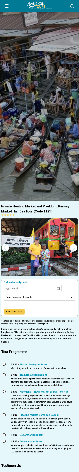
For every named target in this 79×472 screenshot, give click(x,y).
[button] (73, 247)
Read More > (47, 428)
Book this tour (14, 311)
